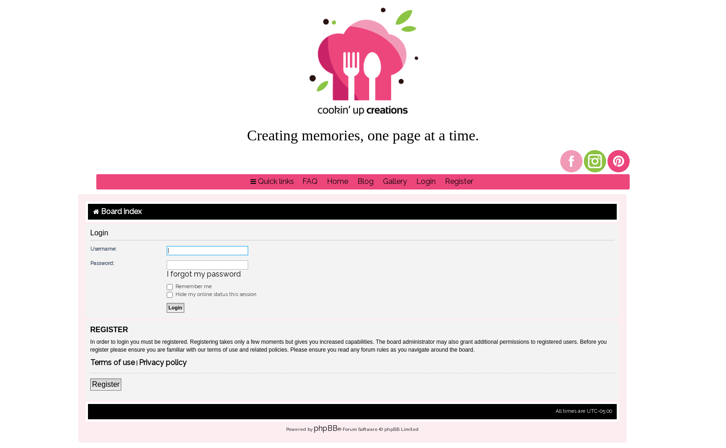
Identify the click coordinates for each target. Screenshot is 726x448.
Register (106, 384)
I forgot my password (204, 274)
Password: (102, 263)
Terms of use (112, 363)
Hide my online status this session (212, 294)
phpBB (326, 428)
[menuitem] (310, 182)
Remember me (189, 287)
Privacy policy (163, 363)
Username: (103, 249)
